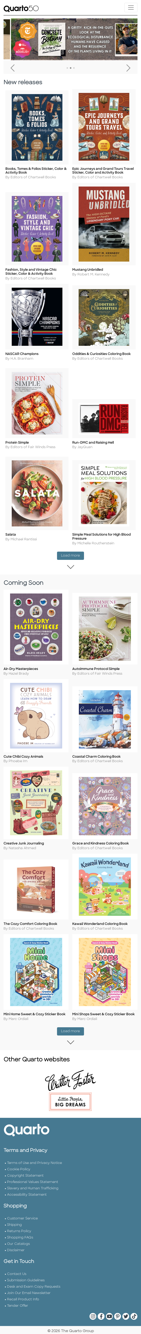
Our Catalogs (18, 1257)
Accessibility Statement (27, 1208)
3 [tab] (74, 68)
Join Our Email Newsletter (29, 1306)
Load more (72, 554)
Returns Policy (19, 1244)
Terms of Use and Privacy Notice (34, 1176)
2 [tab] (70, 68)
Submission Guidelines (26, 1293)
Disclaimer (16, 1263)
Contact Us (16, 1287)
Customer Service (22, 1231)
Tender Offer (17, 1319)
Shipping (14, 1238)
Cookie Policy (18, 1182)
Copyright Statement (25, 1189)
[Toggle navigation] (130, 7)
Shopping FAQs (20, 1250)
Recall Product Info (23, 1312)
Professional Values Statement (32, 1195)
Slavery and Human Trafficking (32, 1201)
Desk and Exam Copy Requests (33, 1300)
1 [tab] (67, 68)
